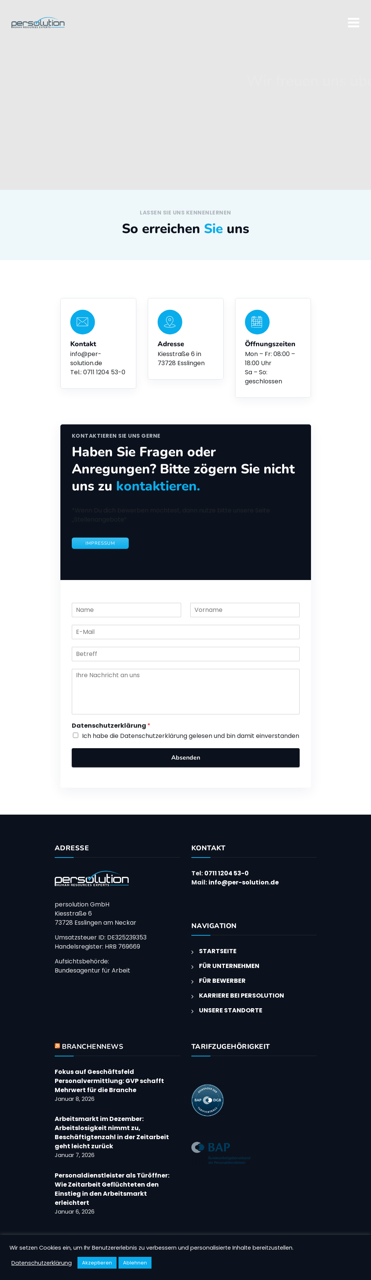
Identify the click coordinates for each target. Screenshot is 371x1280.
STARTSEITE (218, 951)
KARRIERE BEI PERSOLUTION (241, 995)
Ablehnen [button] (135, 1262)
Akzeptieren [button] (97, 1262)
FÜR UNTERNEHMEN (229, 966)
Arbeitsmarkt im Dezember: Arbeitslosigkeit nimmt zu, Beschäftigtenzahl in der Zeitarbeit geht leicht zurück (112, 1132)
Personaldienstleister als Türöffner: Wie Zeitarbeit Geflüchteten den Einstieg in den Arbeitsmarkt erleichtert (112, 1189)
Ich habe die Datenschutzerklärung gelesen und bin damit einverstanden (190, 735)
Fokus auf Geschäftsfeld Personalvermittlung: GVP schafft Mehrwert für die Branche (109, 1080)
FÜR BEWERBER (222, 980)
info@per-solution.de (243, 882)
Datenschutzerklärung (111, 726)
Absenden (185, 757)
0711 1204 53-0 (226, 873)
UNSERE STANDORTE (230, 1010)
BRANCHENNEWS (92, 1046)
